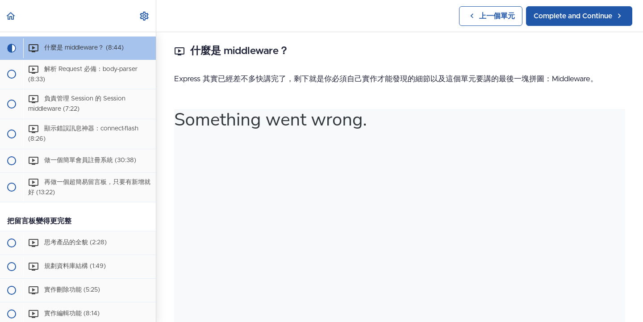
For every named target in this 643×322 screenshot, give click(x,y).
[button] (11, 16)
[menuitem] (145, 16)
